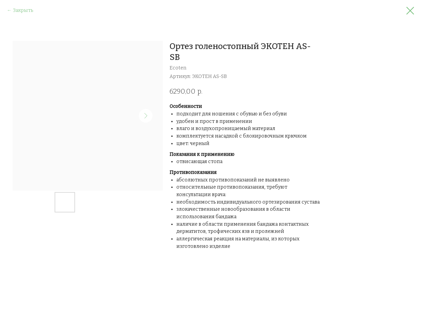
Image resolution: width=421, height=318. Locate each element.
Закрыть (23, 10)
